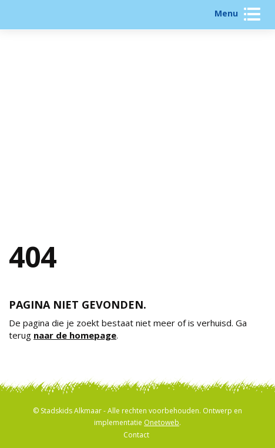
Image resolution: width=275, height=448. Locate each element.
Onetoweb (161, 422)
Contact (136, 435)
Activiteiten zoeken (138, 134)
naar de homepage (74, 335)
